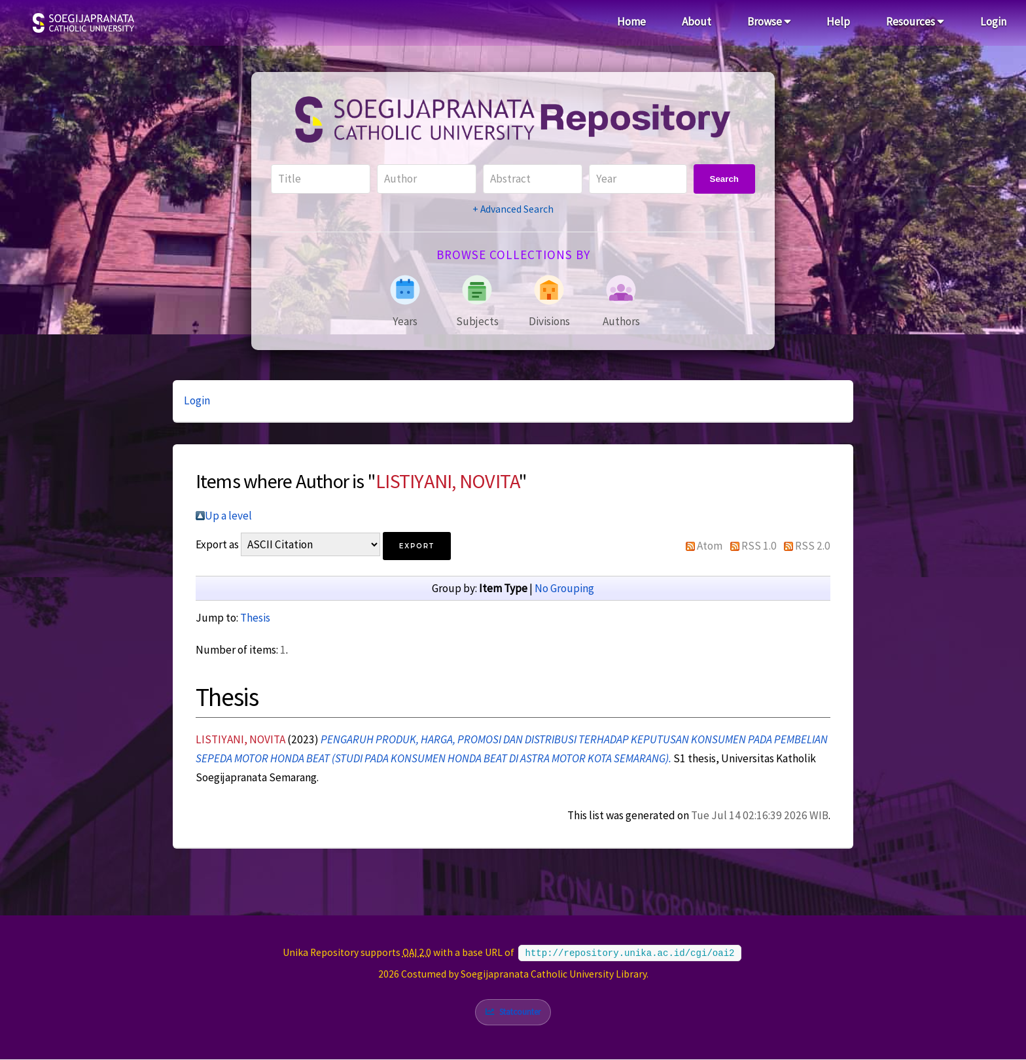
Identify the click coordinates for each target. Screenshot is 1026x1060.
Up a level (228, 515)
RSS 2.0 (812, 546)
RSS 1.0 (759, 546)
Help (838, 21)
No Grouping (564, 588)
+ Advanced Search (513, 209)
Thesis (255, 617)
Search (724, 179)
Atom (709, 546)
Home (631, 21)
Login (993, 21)
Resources (915, 21)
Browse (769, 21)
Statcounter (520, 1011)
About (696, 21)
